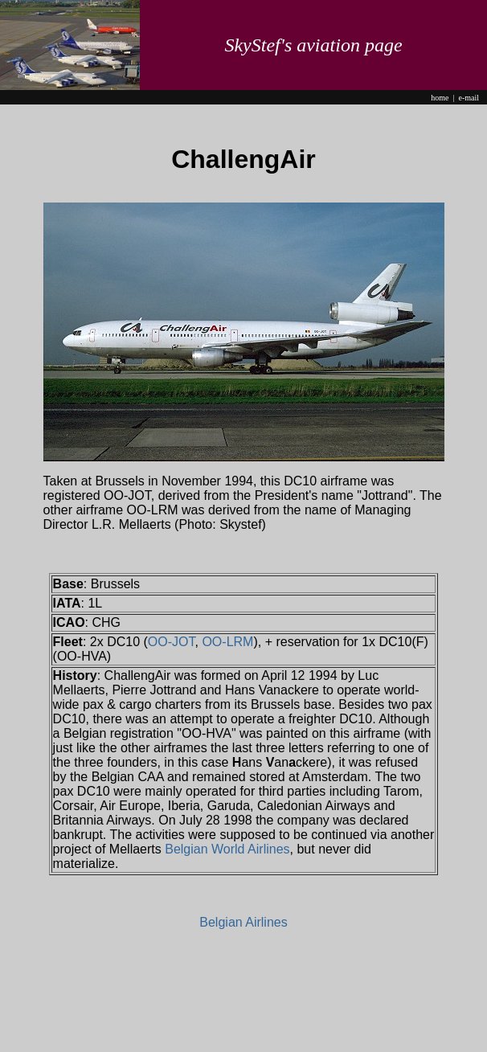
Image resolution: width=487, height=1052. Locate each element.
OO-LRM (227, 642)
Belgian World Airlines (227, 849)
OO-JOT (171, 642)
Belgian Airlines (243, 922)
